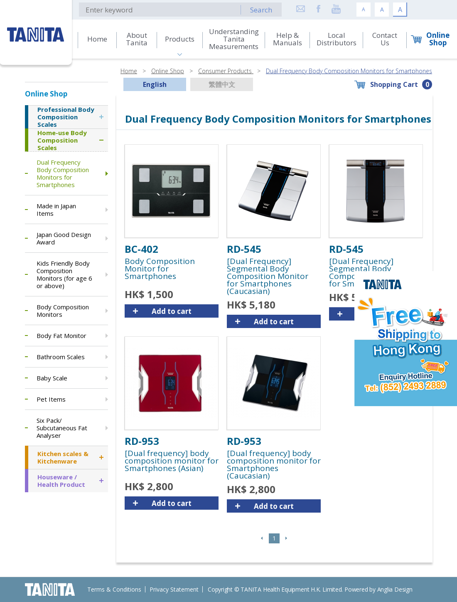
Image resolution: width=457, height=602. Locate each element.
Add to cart (172, 311)
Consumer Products (225, 71)
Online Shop (167, 71)
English (155, 84)
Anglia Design (395, 589)
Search (261, 10)
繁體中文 (222, 84)
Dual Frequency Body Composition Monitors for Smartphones (349, 71)
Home (128, 71)
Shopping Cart (394, 84)
